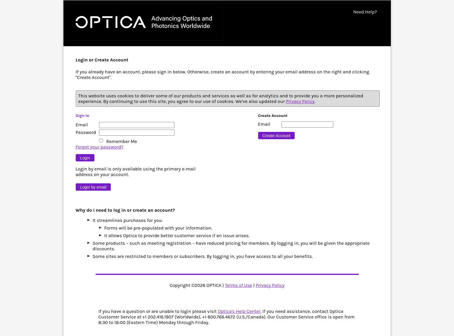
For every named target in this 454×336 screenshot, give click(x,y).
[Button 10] (93, 187)
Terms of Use (238, 285)
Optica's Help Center (239, 311)
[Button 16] (276, 135)
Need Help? (365, 12)
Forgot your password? (100, 147)
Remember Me (121, 141)
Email (82, 124)
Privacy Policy (300, 101)
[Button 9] (85, 157)
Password (86, 132)
